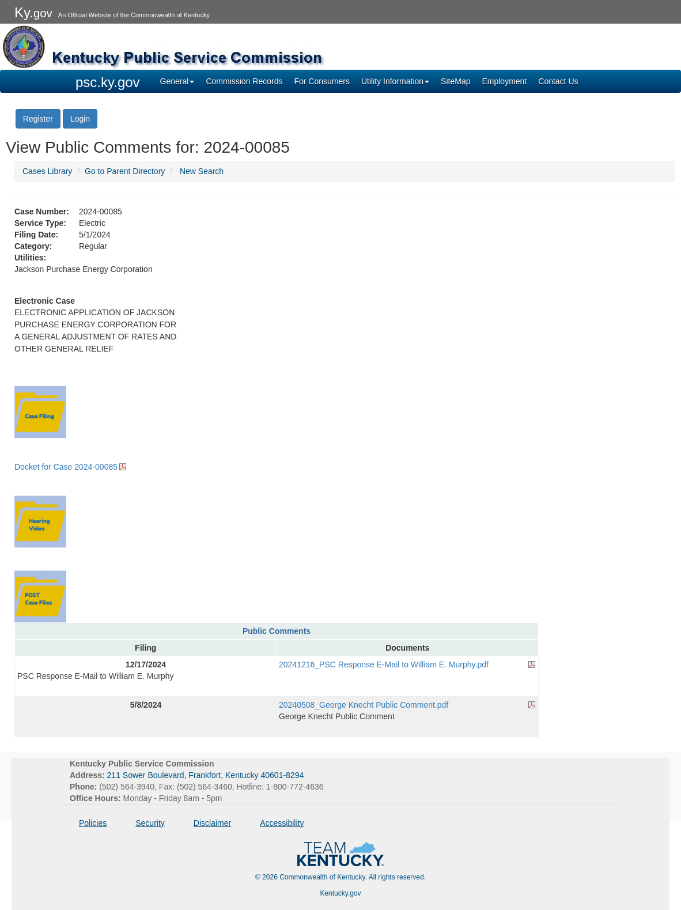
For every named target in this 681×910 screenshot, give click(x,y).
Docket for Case (66, 466)
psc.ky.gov (107, 82)
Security (150, 823)
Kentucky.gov (340, 893)
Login (80, 118)
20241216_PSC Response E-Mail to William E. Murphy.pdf (384, 664)
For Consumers (321, 81)
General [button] (177, 81)
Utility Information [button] (395, 81)
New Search (202, 171)
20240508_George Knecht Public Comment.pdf (363, 704)
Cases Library (47, 171)
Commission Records (244, 81)
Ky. (33, 12)
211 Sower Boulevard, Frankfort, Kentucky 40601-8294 (205, 775)
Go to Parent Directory (125, 171)
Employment (504, 81)
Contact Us (558, 81)
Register (38, 118)
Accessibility (282, 823)
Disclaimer (212, 823)
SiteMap (455, 81)
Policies (93, 823)
